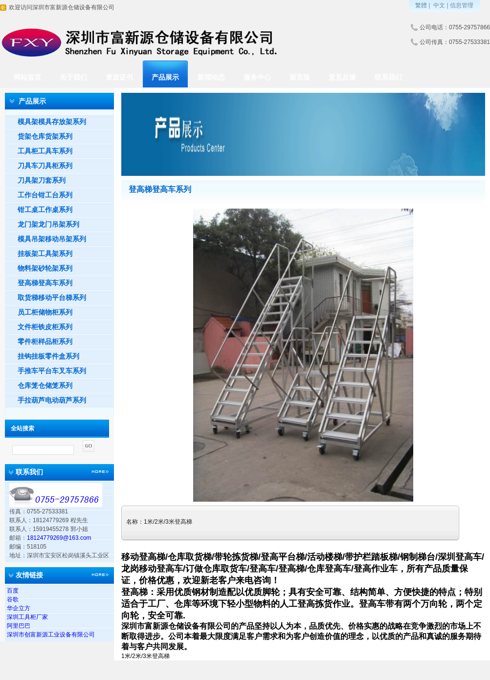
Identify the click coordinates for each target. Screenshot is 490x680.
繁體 (421, 5)
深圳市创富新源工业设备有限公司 (51, 634)
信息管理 (461, 5)
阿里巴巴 (18, 625)
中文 (439, 5)
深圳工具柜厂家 (27, 617)
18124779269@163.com (59, 537)
